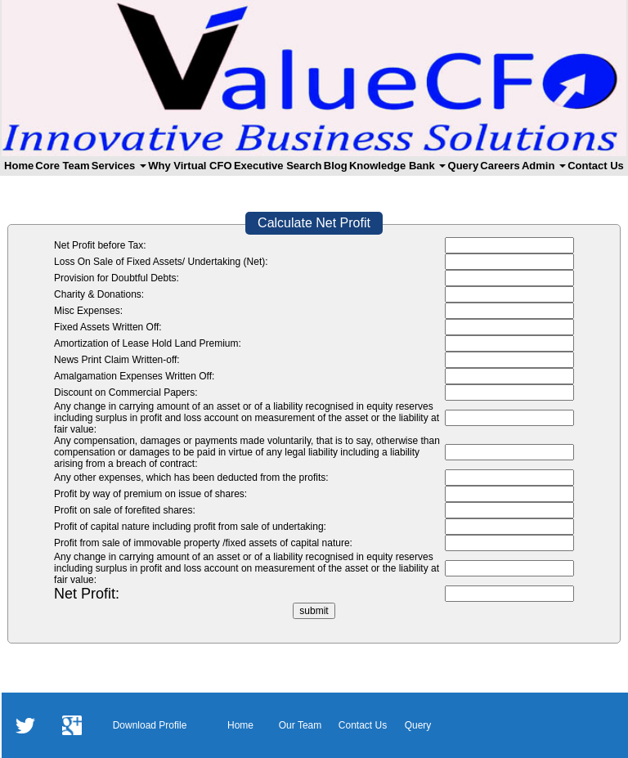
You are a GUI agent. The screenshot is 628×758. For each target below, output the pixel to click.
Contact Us (595, 165)
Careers (499, 165)
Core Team (62, 165)
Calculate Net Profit (314, 223)
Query (463, 165)
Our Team (300, 725)
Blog (336, 165)
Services (119, 165)
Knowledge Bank (397, 165)
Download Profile (150, 725)
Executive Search (278, 165)
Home (19, 165)
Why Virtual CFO (189, 165)
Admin (544, 165)
